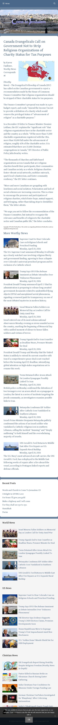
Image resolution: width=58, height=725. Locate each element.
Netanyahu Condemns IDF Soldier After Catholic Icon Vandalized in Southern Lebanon (35, 410)
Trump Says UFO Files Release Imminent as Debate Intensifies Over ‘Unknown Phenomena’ (36, 274)
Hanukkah (6, 508)
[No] (55, 716)
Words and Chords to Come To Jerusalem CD (21, 490)
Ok (29, 719)
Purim (5, 512)
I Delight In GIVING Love (13, 494)
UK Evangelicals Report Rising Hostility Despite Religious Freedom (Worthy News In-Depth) (36, 665)
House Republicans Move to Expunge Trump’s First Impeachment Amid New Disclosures (35, 632)
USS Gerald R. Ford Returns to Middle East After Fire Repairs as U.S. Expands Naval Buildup (37, 446)
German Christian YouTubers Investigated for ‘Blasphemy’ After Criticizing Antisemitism (37, 698)
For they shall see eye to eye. (14, 505)
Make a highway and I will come (16, 501)
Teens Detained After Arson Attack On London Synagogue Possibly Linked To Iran (36, 378)
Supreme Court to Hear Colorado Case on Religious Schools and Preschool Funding (35, 242)
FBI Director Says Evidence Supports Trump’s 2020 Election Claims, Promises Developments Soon (36, 621)
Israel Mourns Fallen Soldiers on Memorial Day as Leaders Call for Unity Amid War (35, 310)
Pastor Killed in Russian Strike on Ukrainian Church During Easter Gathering (33, 676)
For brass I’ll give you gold (13, 497)
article (25, 227)
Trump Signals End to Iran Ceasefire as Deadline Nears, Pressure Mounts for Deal (36, 342)
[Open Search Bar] (54, 3)
